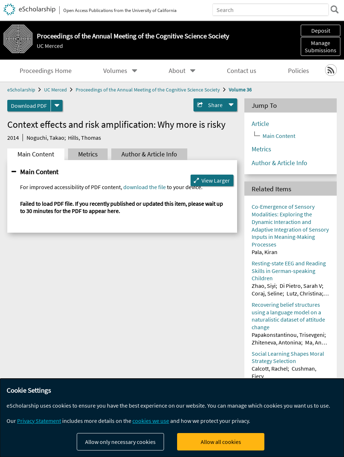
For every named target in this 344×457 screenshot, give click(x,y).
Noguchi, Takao (45, 137)
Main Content (35, 154)
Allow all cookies (221, 441)
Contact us (241, 71)
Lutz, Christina (304, 293)
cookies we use (150, 420)
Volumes (115, 71)
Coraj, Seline (267, 293)
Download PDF (29, 105)
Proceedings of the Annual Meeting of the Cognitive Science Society (148, 89)
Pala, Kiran (264, 252)
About (177, 71)
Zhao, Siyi (264, 285)
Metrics (88, 154)
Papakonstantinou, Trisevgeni (288, 334)
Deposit (320, 30)
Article (260, 124)
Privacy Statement (39, 420)
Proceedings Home (46, 71)
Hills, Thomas (84, 137)
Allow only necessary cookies (120, 441)
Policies (298, 71)
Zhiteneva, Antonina (276, 342)
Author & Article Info (149, 154)
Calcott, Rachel (270, 368)
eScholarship (21, 89)
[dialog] (172, 418)
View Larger (215, 180)
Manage (320, 46)
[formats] (57, 105)
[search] (334, 9)
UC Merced (50, 45)
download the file (144, 187)
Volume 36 (240, 89)
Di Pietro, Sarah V (301, 285)
